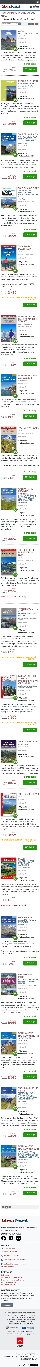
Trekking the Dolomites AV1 (25, 247)
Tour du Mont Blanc (28, 188)
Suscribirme (7, 1305)
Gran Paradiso (25, 917)
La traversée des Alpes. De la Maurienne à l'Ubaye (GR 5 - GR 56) (28, 679)
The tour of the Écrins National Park (26, 552)
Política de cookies (8, 1285)
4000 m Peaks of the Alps (28, 610)
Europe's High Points (25, 976)
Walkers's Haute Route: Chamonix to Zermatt (28, 319)
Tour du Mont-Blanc (28, 794)
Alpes (21, 30)
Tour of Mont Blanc (28, 134)
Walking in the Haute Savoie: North (28, 1034)
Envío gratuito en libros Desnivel (12, 1280)
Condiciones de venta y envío (11, 1277)
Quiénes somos (6, 1275)
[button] (31, 7)
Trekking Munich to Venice (28, 1089)
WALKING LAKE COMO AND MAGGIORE (28, 376)
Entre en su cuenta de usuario (28, 2)
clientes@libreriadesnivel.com (13, 1260)
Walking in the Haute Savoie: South (28, 1147)
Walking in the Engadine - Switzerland (25, 491)
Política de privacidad (9, 1282)
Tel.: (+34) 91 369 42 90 (11, 1255)
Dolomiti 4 (23, 858)
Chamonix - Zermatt (28, 80)
